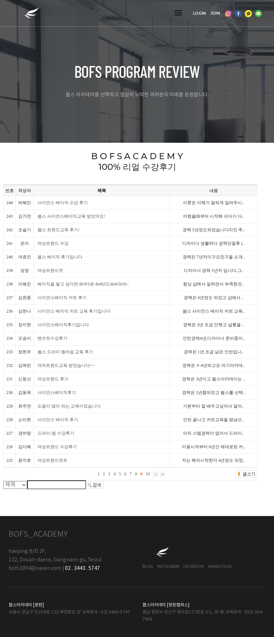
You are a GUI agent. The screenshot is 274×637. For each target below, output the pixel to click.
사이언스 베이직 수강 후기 (62, 202)
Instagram (168, 566)
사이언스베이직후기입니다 (63, 324)
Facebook (193, 566)
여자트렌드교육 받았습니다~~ (66, 365)
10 (148, 473)
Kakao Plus (220, 566)
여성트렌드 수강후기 (57, 446)
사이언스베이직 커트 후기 (62, 297)
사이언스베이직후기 (56, 392)
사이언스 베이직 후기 (57, 419)
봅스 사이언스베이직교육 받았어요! (71, 216)
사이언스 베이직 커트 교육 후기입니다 (73, 311)
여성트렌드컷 (50, 270)
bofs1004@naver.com (35, 568)
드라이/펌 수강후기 (55, 433)
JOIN (215, 13)
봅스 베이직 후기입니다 (59, 256)
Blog (147, 566)
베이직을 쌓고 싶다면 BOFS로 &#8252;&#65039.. (83, 284)
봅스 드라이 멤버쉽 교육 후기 (65, 351)
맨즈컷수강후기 (52, 338)
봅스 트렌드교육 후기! (58, 229)
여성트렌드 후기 (52, 378)
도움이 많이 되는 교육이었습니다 (69, 406)
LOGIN (199, 13)
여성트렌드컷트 (52, 460)
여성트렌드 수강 (52, 243)
